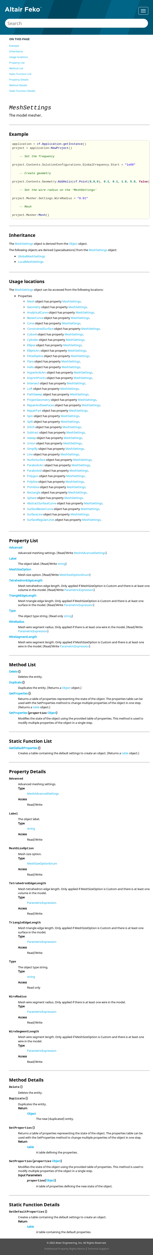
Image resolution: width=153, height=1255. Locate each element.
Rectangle (33, 492)
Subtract (33, 432)
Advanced (15, 547)
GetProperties (18, 693)
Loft (29, 389)
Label (12, 558)
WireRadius (16, 622)
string (61, 564)
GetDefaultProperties (23, 748)
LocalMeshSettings (31, 262)
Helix (30, 367)
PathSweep (34, 394)
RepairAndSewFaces (40, 405)
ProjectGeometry (38, 400)
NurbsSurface (36, 460)
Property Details (18, 79)
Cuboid (32, 334)
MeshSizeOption (20, 569)
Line (30, 454)
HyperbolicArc (36, 372)
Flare (30, 361)
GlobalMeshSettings (31, 256)
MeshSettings (24, 244)
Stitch (31, 427)
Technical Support (98, 1248)
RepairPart (34, 410)
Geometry (34, 307)
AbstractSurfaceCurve (41, 503)
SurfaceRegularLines (40, 520)
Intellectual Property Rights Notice (64, 1248)
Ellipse (31, 345)
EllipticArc (33, 350)
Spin (30, 416)
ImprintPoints (36, 378)
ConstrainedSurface (40, 329)
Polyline (32, 482)
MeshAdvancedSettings (90, 553)
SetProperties (18, 713)
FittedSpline (35, 356)
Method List (16, 68)
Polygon (32, 476)
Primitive (33, 487)
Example (14, 45)
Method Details (18, 85)
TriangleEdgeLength (22, 595)
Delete (13, 671)
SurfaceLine (35, 514)
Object (73, 244)
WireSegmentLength (23, 637)
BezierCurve (35, 318)
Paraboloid (34, 470)
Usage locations (18, 57)
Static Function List (20, 74)
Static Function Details (22, 90)
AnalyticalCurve (37, 312)
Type (12, 611)
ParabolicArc (35, 465)
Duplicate (15, 682)
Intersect (33, 383)
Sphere (32, 498)
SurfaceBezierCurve (40, 509)
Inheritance (16, 51)
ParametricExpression (79, 590)
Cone (30, 323)
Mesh (31, 301)
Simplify (32, 449)
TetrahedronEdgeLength (25, 580)
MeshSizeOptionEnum (74, 575)
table (36, 707)
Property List (17, 62)
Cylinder (32, 340)
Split (30, 422)
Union (31, 443)
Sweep (31, 438)
